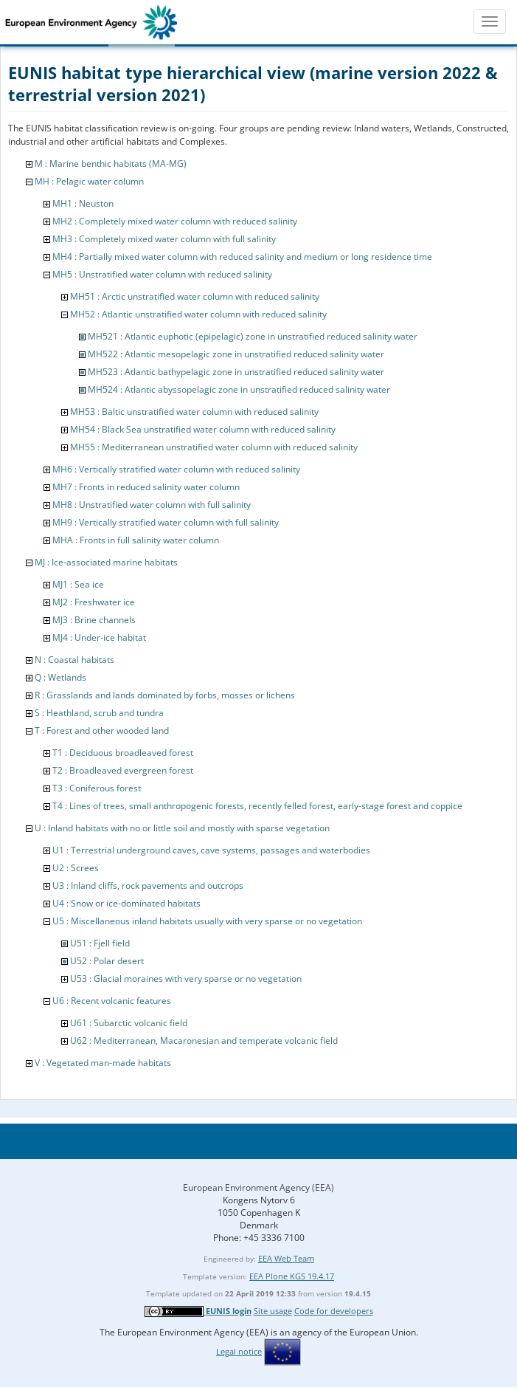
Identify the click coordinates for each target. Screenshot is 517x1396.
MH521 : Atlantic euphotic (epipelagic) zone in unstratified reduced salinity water (252, 336)
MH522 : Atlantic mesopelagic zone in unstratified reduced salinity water (236, 354)
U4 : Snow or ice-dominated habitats (126, 903)
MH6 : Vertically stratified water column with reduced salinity (176, 469)
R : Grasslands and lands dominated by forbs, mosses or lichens (165, 695)
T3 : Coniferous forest (96, 788)
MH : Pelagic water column (89, 181)
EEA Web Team (286, 1258)
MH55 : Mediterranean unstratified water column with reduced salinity (214, 447)
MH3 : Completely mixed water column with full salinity (164, 239)
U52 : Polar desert (107, 961)
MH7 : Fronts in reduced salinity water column (146, 487)
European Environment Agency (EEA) (258, 1187)
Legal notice (239, 1351)
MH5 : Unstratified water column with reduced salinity (162, 274)
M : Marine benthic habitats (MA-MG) (111, 163)
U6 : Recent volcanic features (111, 1000)
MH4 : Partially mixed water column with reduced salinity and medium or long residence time (242, 256)
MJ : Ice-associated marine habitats (106, 562)
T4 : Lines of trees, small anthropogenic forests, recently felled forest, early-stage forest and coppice (257, 806)
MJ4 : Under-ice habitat (99, 637)
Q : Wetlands (60, 677)
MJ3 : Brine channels (94, 619)
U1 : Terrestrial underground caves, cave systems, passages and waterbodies (211, 850)
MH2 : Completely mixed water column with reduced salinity (174, 221)
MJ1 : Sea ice (78, 584)
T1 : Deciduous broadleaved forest (122, 752)
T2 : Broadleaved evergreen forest (122, 770)
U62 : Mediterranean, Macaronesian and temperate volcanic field (204, 1040)
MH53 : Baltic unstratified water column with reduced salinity (194, 411)
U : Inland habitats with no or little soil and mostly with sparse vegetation (182, 828)
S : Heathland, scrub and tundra (99, 712)
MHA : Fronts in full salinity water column (135, 540)
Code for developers (333, 1310)
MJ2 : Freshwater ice (93, 602)
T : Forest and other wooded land (102, 730)
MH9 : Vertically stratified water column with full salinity (165, 522)
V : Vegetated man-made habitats (103, 1062)
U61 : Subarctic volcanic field (128, 1023)
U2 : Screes (75, 868)
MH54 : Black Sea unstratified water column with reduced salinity (203, 429)
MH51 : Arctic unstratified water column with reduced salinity (194, 296)
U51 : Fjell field (100, 943)
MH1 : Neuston (83, 203)
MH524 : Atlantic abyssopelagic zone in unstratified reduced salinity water (239, 389)
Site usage (273, 1310)
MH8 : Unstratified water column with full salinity (151, 504)
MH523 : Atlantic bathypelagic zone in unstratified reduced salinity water (236, 371)
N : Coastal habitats (74, 659)
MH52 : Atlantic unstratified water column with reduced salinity (198, 314)
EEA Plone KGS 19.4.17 (291, 1276)
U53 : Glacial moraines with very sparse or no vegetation (186, 978)
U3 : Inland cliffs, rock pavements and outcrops (147, 885)
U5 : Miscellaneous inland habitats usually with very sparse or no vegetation (207, 921)
